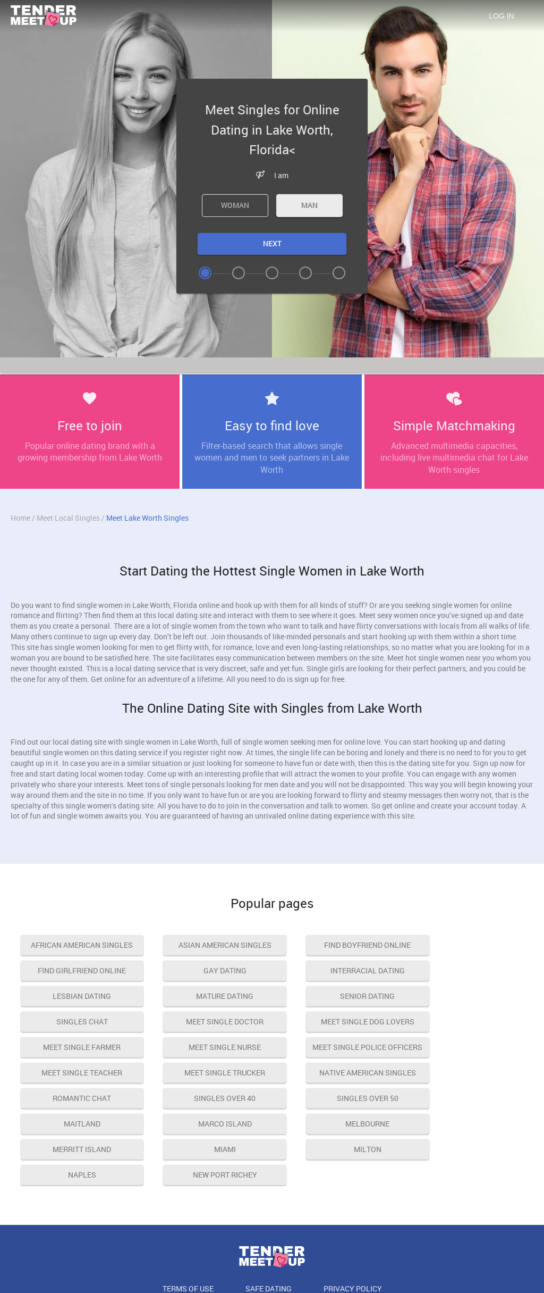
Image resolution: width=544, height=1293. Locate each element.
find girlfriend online (468, 945)
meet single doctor (337, 996)
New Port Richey (468, 1124)
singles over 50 (468, 1072)
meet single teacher (468, 1021)
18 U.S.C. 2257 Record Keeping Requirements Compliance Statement (272, 1262)
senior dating (76, 996)
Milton (206, 1124)
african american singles (76, 945)
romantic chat (206, 1072)
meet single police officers (338, 1025)
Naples (338, 1124)
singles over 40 (337, 1072)
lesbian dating (337, 970)
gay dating (76, 970)
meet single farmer (76, 1021)
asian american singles (206, 945)
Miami (76, 1124)
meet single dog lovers (468, 996)
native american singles (76, 1072)
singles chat (207, 996)
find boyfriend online (337, 945)
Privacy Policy (353, 1237)
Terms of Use (188, 1237)
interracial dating (206, 970)
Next (272, 243)
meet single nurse (207, 1021)
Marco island (207, 1098)
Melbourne (338, 1098)
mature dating (468, 970)
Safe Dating (268, 1237)
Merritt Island (468, 1098)
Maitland (76, 1098)
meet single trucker (468, 1047)
